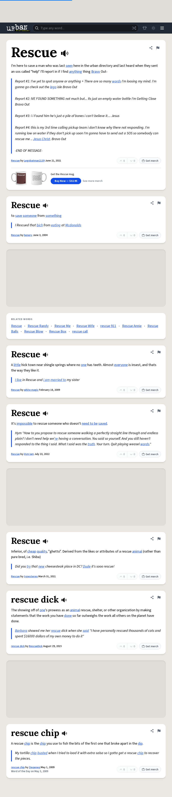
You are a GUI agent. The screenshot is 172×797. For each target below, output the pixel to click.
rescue (56, 630)
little (17, 364)
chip (27, 743)
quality (42, 551)
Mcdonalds (73, 225)
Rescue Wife (85, 326)
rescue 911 (108, 326)
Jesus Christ (41, 139)
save (18, 215)
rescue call (80, 331)
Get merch (150, 161)
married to (58, 379)
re (56, 438)
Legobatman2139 (34, 161)
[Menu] (162, 28)
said (86, 630)
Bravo (95, 71)
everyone (121, 364)
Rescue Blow (33, 331)
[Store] (144, 28)
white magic (31, 390)
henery (28, 235)
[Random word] (134, 28)
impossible (24, 423)
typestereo (31, 576)
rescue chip (18, 767)
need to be (90, 423)
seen (69, 65)
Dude (87, 566)
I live (18, 379)
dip (140, 743)
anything (75, 71)
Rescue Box (57, 331)
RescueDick (36, 646)
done (68, 615)
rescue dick (18, 646)
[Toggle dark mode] (153, 28)
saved (102, 423)
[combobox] (85, 28)
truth (91, 444)
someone (30, 215)
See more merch (93, 181)
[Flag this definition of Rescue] (158, 48)
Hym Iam (29, 454)
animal (137, 551)
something (54, 215)
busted (42, 753)
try (29, 566)
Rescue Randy (38, 326)
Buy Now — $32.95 (66, 181)
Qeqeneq (34, 767)
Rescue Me (62, 326)
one (83, 364)
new (41, 566)
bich (40, 225)
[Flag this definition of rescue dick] (159, 597)
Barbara (21, 630)
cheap (31, 551)
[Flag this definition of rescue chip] (159, 731)
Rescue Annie (132, 326)
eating (56, 225)
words (116, 81)
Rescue (15, 161)
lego (53, 87)
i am (46, 379)
